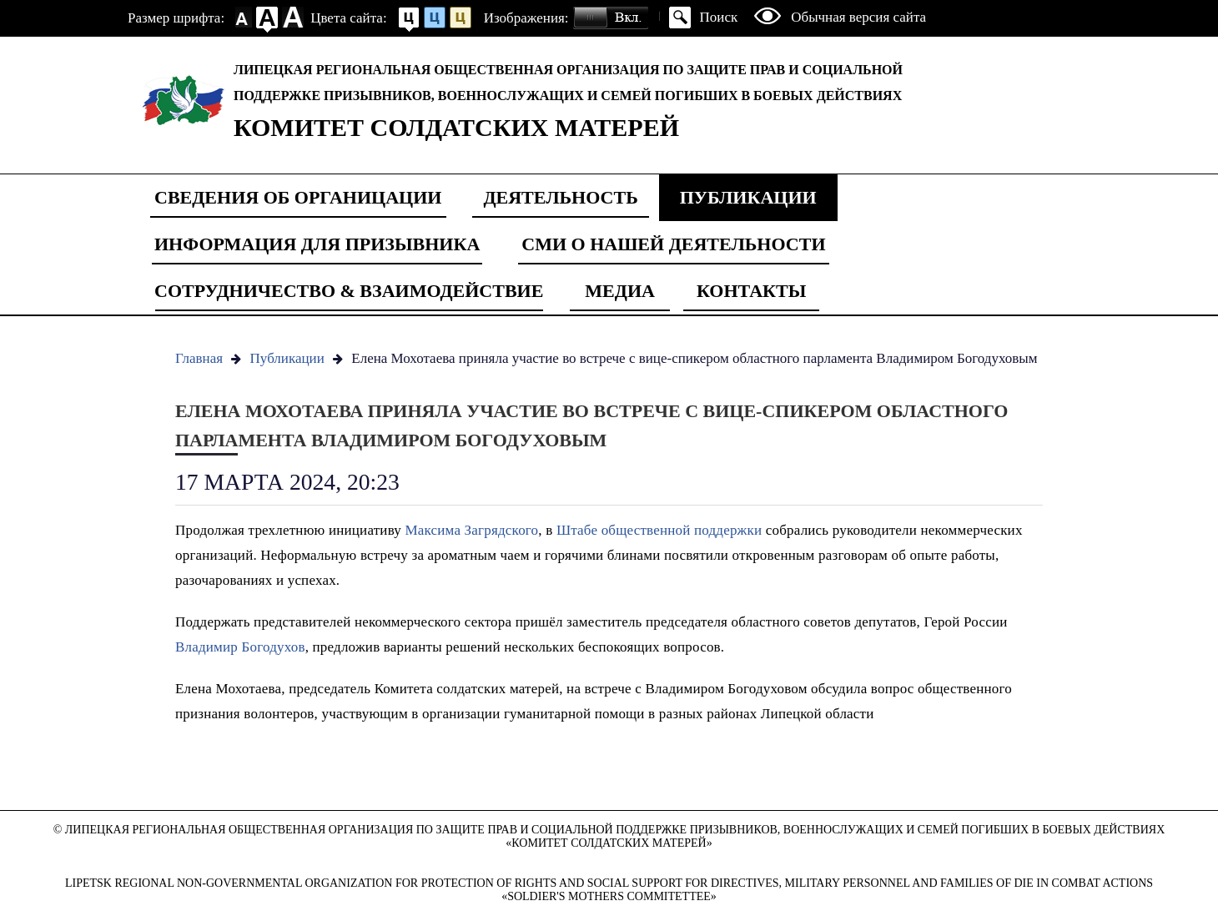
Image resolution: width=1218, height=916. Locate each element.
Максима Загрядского (471, 530)
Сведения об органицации (297, 197)
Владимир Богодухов (240, 647)
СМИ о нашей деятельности (673, 244)
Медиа (620, 290)
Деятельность (560, 197)
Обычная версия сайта (858, 17)
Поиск (719, 17)
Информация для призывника (317, 244)
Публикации (748, 197)
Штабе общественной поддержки (661, 530)
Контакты (751, 290)
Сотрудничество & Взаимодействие (348, 290)
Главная (199, 358)
